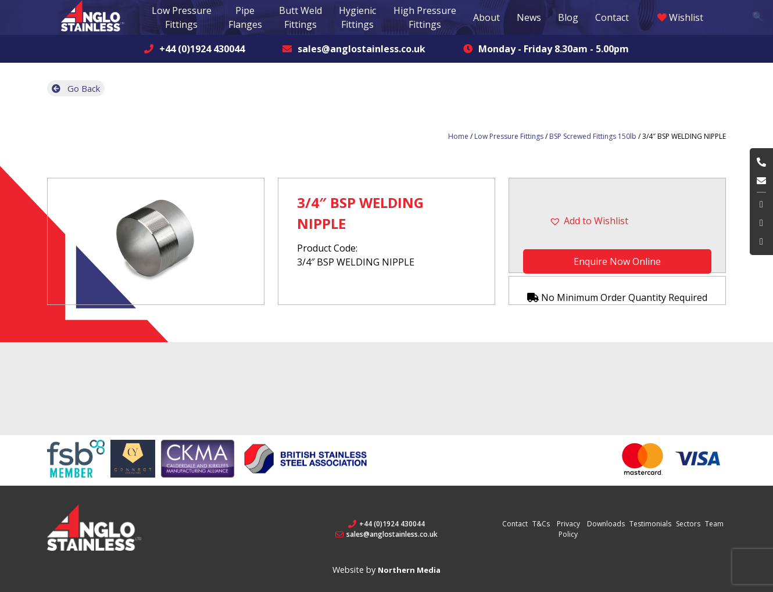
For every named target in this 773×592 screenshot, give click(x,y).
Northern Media (409, 569)
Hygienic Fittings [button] (357, 17)
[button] (617, 221)
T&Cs (541, 523)
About (486, 17)
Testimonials (650, 523)
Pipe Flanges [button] (245, 17)
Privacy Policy (568, 528)
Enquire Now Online (617, 261)
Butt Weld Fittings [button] (300, 17)
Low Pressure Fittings (508, 136)
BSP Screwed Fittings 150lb (592, 136)
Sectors (688, 523)
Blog (568, 17)
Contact (612, 17)
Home (458, 136)
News (529, 17)
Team (714, 523)
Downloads (606, 523)
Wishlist (680, 17)
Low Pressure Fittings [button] (182, 17)
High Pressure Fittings (424, 17)
